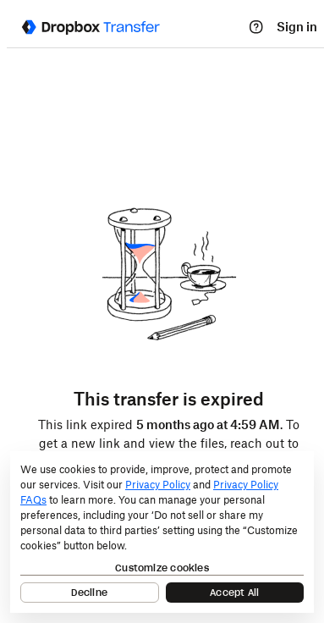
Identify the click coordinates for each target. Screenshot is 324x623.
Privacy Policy (157, 484)
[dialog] (162, 532)
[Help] (256, 27)
